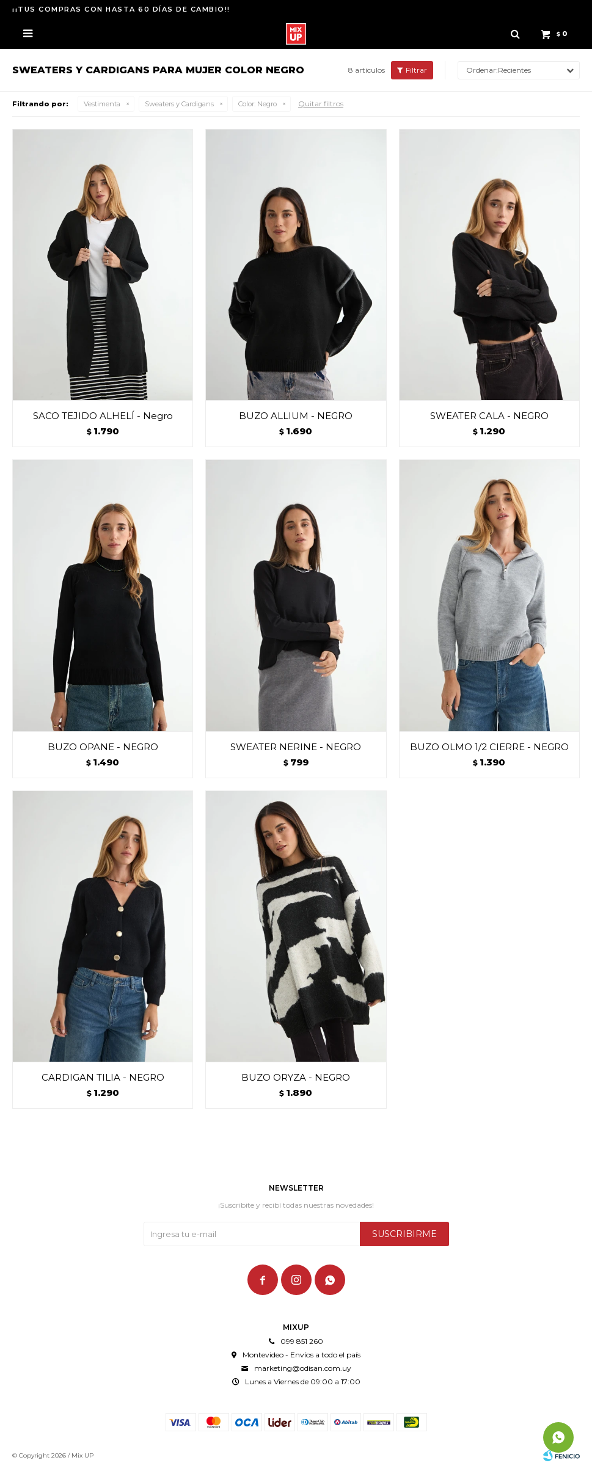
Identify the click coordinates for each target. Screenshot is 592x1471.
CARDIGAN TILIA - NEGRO (103, 1077)
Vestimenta (102, 104)
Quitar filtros (320, 103)
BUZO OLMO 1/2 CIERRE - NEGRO (489, 747)
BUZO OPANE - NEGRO (103, 747)
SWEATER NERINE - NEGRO (295, 747)
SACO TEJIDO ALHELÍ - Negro (103, 416)
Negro (257, 104)
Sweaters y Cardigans (179, 104)
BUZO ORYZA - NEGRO (295, 1077)
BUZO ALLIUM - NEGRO (296, 416)
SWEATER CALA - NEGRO (489, 416)
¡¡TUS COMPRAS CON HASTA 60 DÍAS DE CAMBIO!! (121, 9)
